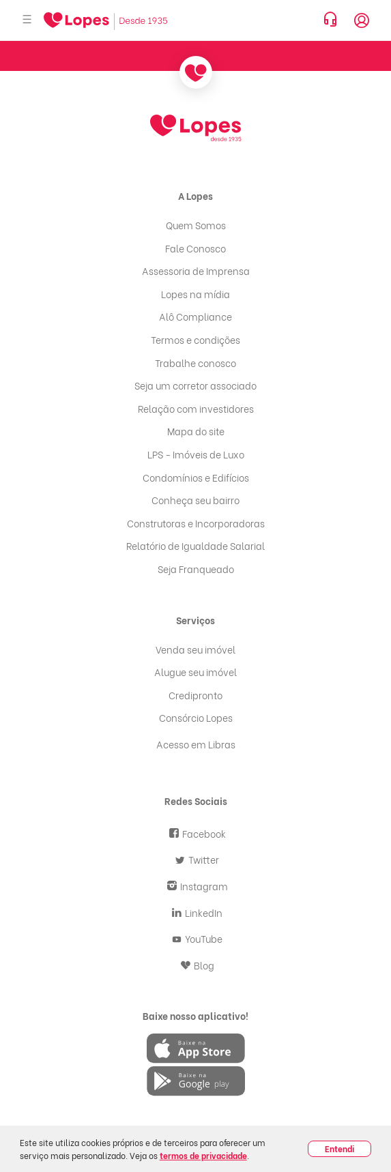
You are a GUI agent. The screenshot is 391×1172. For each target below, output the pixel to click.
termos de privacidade (203, 1155)
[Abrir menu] (27, 20)
